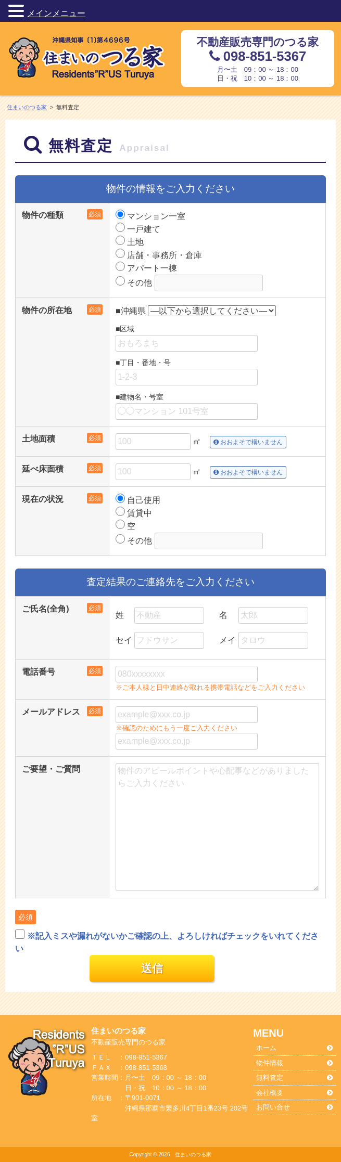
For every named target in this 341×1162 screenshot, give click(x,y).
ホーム (266, 1048)
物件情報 (269, 1063)
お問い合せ (273, 1107)
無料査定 (269, 1077)
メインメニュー (56, 13)
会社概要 (269, 1092)
